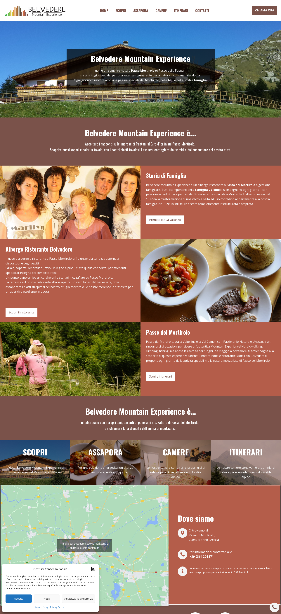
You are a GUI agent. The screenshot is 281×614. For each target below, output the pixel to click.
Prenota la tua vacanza (165, 220)
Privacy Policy (57, 607)
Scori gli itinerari (160, 376)
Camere (161, 10)
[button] (93, 569)
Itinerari (181, 10)
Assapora (140, 10)
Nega (47, 598)
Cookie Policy (41, 607)
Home (104, 10)
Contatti (202, 10)
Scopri (120, 10)
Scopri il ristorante (21, 312)
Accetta (18, 598)
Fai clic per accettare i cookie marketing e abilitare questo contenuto (84, 545)
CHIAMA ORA (264, 10)
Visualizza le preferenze (78, 598)
